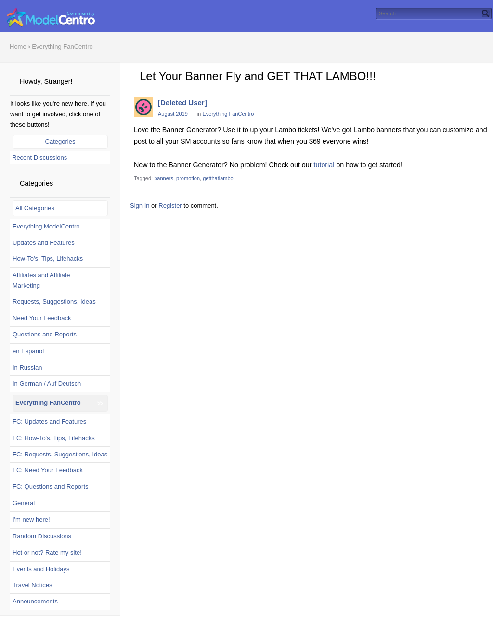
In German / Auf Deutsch (47, 383)
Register (170, 205)
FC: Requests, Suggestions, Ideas (60, 454)
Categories (60, 141)
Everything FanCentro (48, 402)
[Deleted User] (182, 102)
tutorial (324, 165)
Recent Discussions (39, 157)
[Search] (486, 13)
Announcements (35, 601)
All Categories (34, 208)
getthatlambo (218, 178)
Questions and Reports (45, 334)
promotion (188, 178)
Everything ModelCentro (46, 226)
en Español (28, 351)
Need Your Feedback (42, 317)
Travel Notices (32, 585)
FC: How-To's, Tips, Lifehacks (54, 438)
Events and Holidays (41, 569)
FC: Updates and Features (49, 421)
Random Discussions (42, 536)
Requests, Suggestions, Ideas (54, 301)
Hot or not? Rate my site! (47, 552)
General (24, 503)
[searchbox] (434, 13)
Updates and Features (44, 242)
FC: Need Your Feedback (48, 470)
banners (163, 178)
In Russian (27, 367)
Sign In (139, 205)
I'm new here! (31, 519)
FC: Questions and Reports (51, 486)
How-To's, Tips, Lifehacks (48, 258)
